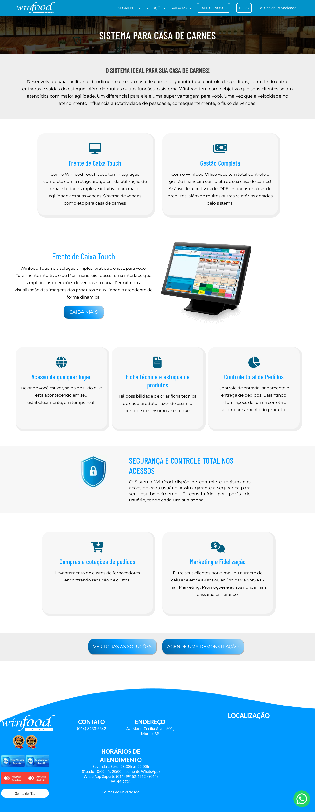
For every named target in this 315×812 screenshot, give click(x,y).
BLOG (244, 8)
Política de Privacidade (277, 8)
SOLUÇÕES (155, 8)
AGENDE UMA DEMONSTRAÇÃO (203, 646)
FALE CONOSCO (213, 8)
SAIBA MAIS (181, 8)
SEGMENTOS (129, 8)
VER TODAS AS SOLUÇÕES (122, 646)
